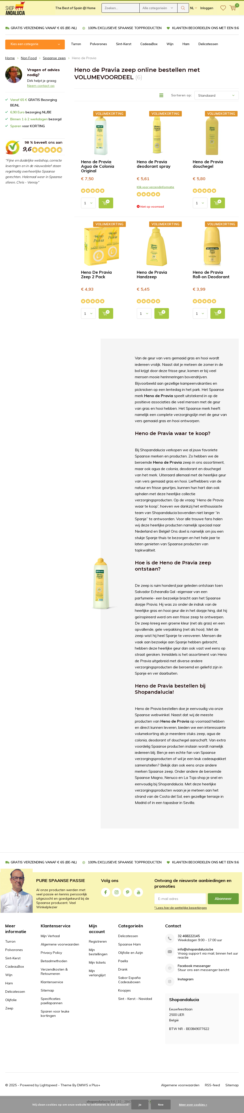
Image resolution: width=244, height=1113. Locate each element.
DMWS (82, 1092)
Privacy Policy (51, 959)
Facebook (105, 898)
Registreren (98, 948)
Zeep (9, 1015)
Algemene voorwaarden (60, 951)
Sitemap (47, 997)
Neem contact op (41, 93)
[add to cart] (106, 210)
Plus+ (96, 1092)
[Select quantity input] (88, 210)
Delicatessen (208, 51)
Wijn (170, 51)
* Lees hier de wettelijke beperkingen (180, 915)
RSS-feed (212, 1092)
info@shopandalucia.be (195, 956)
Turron (76, 51)
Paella (123, 968)
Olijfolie (11, 1007)
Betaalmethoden (54, 968)
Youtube (138, 898)
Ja (139, 1104)
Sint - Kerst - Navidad (135, 1005)
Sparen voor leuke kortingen (55, 1020)
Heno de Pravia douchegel (208, 171)
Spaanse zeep (54, 65)
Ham (186, 51)
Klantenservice (52, 989)
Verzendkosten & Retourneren (54, 978)
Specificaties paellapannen (51, 1007)
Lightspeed (48, 1092)
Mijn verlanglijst (97, 980)
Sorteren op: (181, 102)
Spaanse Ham (129, 951)
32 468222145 (189, 943)
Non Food (29, 65)
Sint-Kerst (123, 51)
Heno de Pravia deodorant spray (153, 171)
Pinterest (127, 898)
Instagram (116, 898)
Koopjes (124, 997)
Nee (160, 1104)
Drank (122, 976)
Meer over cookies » (193, 1104)
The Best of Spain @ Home (75, 21)
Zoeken (183, 21)
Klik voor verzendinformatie (155, 194)
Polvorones (98, 51)
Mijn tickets (97, 969)
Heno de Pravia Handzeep (152, 281)
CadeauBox (149, 51)
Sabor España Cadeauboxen (129, 986)
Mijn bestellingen (98, 959)
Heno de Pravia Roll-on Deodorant (211, 281)
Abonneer (223, 905)
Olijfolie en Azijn (130, 959)
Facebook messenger (194, 973)
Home (10, 65)
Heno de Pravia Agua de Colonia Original (97, 173)
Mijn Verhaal (50, 943)
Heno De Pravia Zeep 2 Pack (96, 281)
